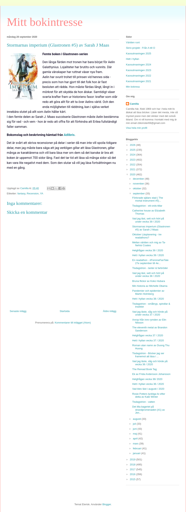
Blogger (106, 504)
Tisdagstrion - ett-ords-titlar (147, 205)
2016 (133, 474)
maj (135, 433)
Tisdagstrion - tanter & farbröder (150, 268)
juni (135, 428)
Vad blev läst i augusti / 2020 (148, 388)
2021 (133, 169)
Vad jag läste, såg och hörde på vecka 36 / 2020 (149, 363)
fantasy (21, 193)
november (139, 183)
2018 (133, 464)
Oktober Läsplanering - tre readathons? (146, 236)
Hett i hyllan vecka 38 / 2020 (148, 298)
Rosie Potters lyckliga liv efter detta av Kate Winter (148, 395)
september (139, 193)
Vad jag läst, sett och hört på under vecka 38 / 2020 (148, 275)
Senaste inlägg (18, 311)
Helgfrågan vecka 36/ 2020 (147, 379)
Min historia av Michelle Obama (149, 285)
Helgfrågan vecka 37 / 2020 (147, 335)
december (139, 178)
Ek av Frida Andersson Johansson (151, 374)
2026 (133, 144)
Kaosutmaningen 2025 (138, 53)
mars (136, 443)
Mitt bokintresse (45, 22)
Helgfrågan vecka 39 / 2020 (147, 250)
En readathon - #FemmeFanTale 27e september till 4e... (150, 262)
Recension (33, 193)
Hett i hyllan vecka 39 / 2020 (148, 255)
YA (41, 193)
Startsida (65, 311)
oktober (137, 188)
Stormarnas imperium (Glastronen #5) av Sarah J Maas (151, 228)
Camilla (134, 103)
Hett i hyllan (132, 58)
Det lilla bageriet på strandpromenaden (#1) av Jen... (148, 409)
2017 (133, 469)
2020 (133, 174)
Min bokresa (133, 86)
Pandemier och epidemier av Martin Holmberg (148, 292)
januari (137, 453)
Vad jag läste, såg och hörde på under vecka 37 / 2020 (149, 313)
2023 (133, 159)
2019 (133, 459)
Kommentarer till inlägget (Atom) (73, 322)
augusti (137, 418)
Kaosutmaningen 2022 (138, 75)
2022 (133, 164)
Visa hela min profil (136, 127)
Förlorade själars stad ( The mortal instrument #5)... (147, 199)
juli (135, 423)
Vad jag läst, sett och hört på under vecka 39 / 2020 (148, 220)
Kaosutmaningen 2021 (138, 81)
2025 (133, 149)
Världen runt (133, 42)
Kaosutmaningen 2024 (138, 64)
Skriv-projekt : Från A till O (140, 47)
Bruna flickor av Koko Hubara (148, 281)
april (135, 438)
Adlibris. (69, 135)
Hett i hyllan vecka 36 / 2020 (148, 383)
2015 (133, 479)
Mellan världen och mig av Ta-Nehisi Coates (148, 244)
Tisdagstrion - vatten (143, 401)
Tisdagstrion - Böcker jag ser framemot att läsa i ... (148, 355)
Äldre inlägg (109, 311)
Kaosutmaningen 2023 (138, 70)
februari (137, 448)
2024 (133, 154)
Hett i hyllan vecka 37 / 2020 (148, 340)
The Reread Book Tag (144, 369)
